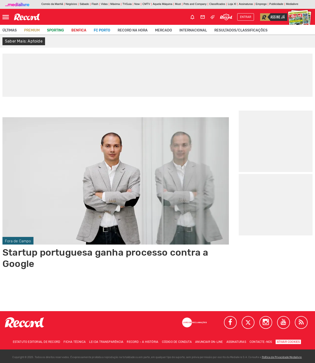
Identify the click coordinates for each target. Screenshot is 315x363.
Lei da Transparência (106, 342)
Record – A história (142, 342)
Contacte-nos (261, 342)
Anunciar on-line (209, 342)
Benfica (78, 30)
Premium (32, 30)
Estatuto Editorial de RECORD (36, 342)
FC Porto (102, 30)
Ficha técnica (74, 342)
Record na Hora (133, 30)
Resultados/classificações (241, 30)
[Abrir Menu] (5, 17)
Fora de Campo (18, 241)
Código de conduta (177, 342)
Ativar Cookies (288, 342)
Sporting (55, 30)
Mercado (163, 30)
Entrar (245, 17)
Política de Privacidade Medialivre (282, 357)
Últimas (9, 30)
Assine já (272, 17)
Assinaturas (236, 342)
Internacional (193, 30)
